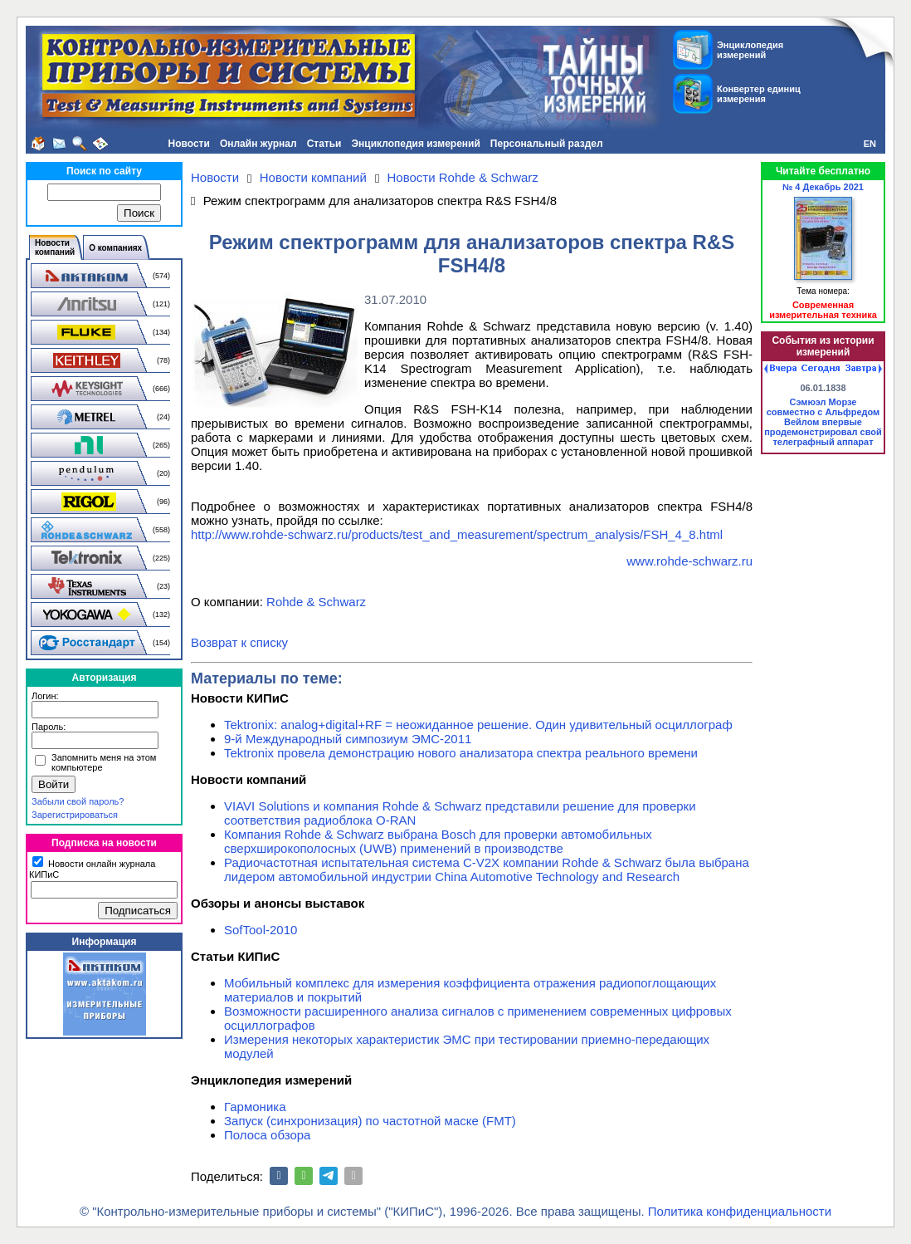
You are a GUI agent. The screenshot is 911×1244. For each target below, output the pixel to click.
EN (870, 144)
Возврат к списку (239, 642)
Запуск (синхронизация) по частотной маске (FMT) (370, 1121)
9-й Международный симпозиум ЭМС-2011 (347, 739)
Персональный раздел (546, 143)
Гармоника (255, 1107)
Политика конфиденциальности (739, 1211)
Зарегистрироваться (75, 815)
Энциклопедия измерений (415, 143)
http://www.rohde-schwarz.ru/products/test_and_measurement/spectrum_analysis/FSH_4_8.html (457, 534)
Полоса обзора (267, 1135)
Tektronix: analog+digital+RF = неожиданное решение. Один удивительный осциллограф (478, 725)
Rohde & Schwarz (316, 602)
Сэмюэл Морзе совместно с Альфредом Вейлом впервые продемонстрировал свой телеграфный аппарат (823, 422)
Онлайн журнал (258, 143)
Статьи (324, 143)
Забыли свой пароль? (78, 801)
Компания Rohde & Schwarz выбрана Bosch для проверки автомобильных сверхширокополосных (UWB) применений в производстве (438, 841)
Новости (189, 143)
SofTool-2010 (260, 930)
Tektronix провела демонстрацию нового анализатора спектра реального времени (461, 753)
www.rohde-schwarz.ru (689, 561)
